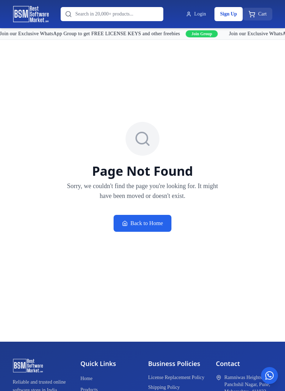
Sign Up (228, 14)
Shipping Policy (164, 387)
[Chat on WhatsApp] (269, 375)
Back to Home (142, 223)
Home (86, 378)
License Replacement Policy (176, 377)
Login (196, 14)
